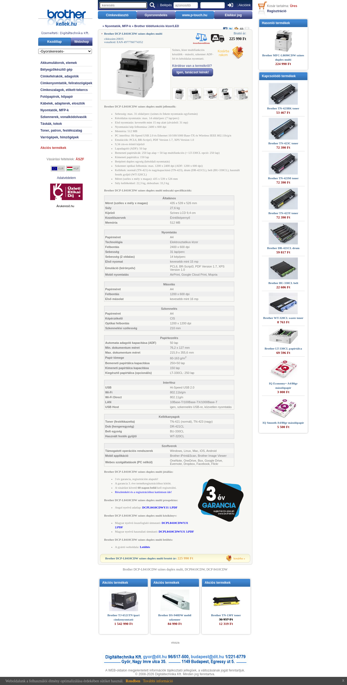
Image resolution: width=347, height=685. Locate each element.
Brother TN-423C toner (283, 143)
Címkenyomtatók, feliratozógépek (66, 83)
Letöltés (145, 547)
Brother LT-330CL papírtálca (283, 348)
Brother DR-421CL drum (283, 248)
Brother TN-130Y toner (226, 615)
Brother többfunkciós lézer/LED (156, 26)
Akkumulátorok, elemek (58, 63)
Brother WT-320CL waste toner (283, 317)
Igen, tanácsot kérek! (192, 72)
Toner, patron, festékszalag (61, 130)
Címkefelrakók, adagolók (59, 76)
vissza (175, 642)
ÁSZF (80, 159)
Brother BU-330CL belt (283, 283)
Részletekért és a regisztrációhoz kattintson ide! (143, 492)
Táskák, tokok (51, 124)
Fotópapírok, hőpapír (56, 97)
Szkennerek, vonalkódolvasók (63, 117)
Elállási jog (233, 15)
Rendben (133, 681)
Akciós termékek (53, 148)
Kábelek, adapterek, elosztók (62, 103)
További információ (158, 681)
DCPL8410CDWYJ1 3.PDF (176, 531)
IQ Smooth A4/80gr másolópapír (283, 422)
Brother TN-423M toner (283, 178)
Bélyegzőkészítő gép (56, 69)
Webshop (81, 42)
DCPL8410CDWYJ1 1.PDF (160, 507)
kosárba (238, 558)
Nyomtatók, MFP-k (54, 110)
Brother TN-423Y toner (283, 213)
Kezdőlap (54, 42)
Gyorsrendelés (155, 15)
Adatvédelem (66, 178)
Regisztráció (276, 11)
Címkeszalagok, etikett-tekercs (64, 90)
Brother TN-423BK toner (283, 108)
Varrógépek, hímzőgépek (59, 137)
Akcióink (245, 5)
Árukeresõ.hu (65, 206)
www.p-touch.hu (194, 15)
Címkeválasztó (117, 15)
